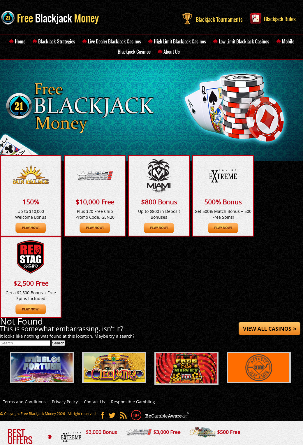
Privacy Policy (65, 401)
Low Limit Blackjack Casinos (244, 41)
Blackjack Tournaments (212, 18)
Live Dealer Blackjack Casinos (114, 41)
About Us (171, 51)
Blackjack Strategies (56, 41)
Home (20, 41)
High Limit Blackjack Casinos (180, 41)
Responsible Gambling (133, 401)
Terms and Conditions (24, 401)
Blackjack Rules (273, 18)
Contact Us (94, 401)
